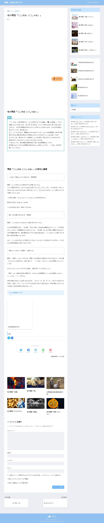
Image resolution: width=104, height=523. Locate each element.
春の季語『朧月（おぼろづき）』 (79, 131)
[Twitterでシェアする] (21, 351)
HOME (52, 516)
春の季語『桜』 (75, 126)
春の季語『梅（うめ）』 (77, 121)
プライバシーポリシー (93, 2)
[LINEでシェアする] (43, 351)
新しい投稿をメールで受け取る (18, 483)
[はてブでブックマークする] (35, 351)
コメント (11, 430)
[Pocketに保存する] (50, 351)
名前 (9, 453)
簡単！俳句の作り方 (13, 2)
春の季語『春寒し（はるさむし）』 (80, 136)
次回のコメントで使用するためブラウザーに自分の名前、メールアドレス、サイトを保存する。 (35, 475)
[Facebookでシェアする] (28, 351)
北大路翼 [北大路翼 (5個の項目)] (74, 109)
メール (10, 460)
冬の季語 (61, 356)
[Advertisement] (35, 93)
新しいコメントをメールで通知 (18, 479)
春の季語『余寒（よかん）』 (78, 141)
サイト (9, 468)
